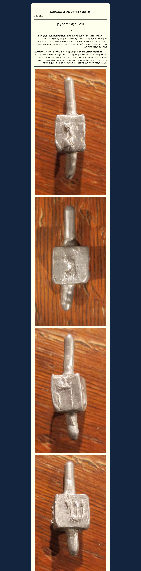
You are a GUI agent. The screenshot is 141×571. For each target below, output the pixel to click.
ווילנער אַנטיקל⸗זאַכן (70, 24)
